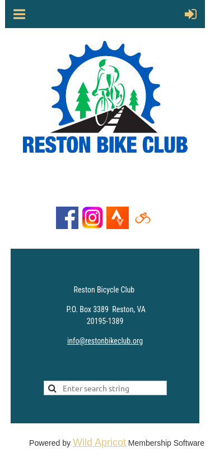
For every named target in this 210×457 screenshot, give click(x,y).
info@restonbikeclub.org (105, 340)
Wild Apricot (99, 442)
